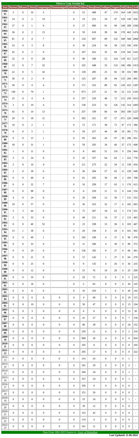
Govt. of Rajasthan (87, 432)
